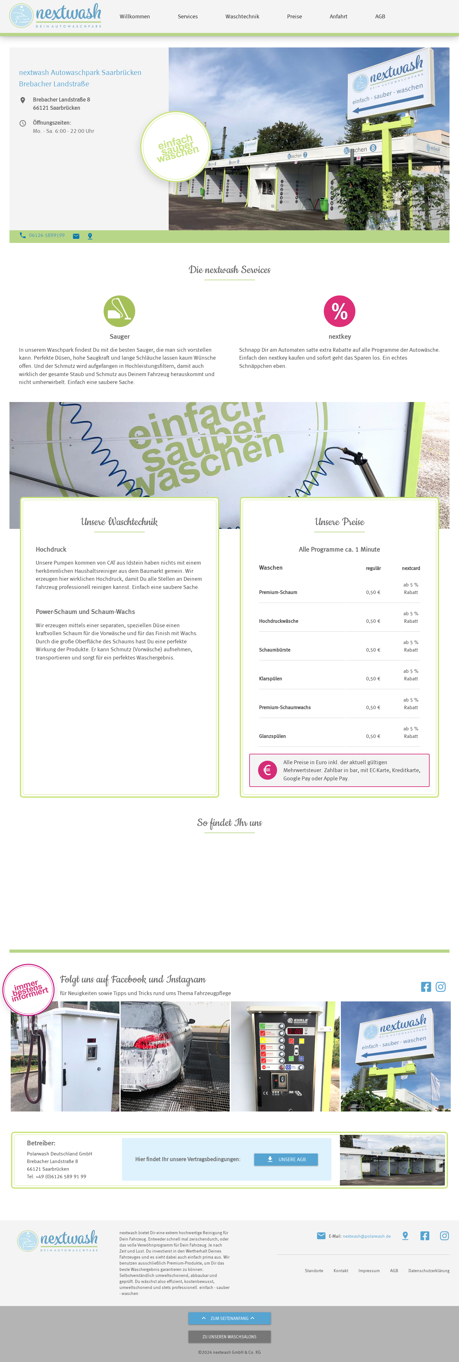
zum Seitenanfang (229, 1318)
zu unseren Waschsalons (229, 1336)
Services (188, 16)
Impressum (369, 1270)
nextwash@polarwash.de (367, 1236)
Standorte (314, 1270)
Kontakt (341, 1270)
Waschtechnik (242, 16)
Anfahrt (338, 16)
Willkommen (135, 16)
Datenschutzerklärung (429, 1270)
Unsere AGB (286, 1159)
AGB (380, 16)
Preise (294, 16)
